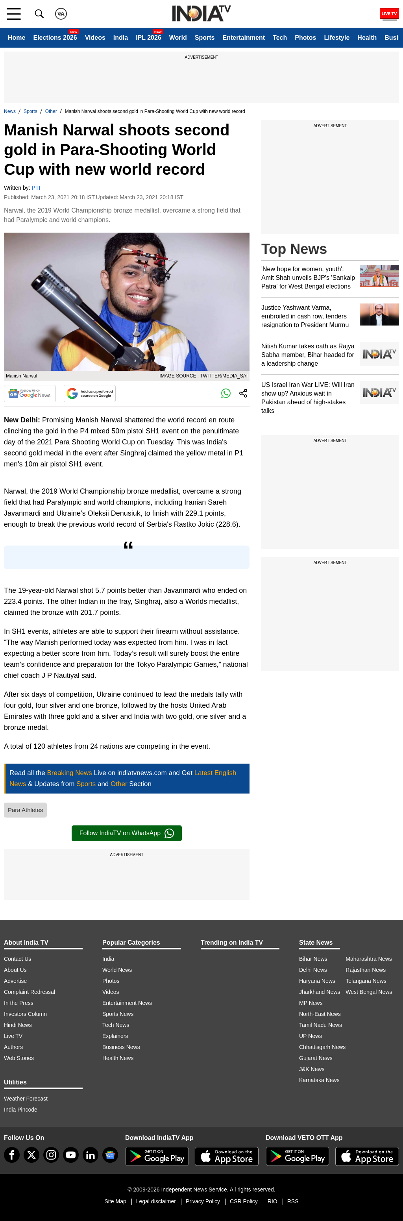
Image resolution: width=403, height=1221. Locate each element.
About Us (15, 970)
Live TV (13, 1036)
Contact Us (17, 959)
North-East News (320, 1014)
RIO (272, 1201)
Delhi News (313, 970)
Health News (117, 1058)
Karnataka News (319, 1080)
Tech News (115, 1025)
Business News (121, 1047)
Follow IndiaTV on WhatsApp (126, 833)
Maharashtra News (369, 959)
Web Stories (19, 1058)
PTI (36, 188)
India (120, 37)
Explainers (115, 1036)
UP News (310, 1036)
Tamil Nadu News (320, 1025)
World (178, 37)
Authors (13, 1047)
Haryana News (317, 981)
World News (117, 970)
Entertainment (243, 37)
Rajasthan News (366, 970)
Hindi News (18, 1025)
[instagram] (51, 1155)
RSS (293, 1201)
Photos (305, 37)
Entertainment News (127, 1003)
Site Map (115, 1201)
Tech (280, 37)
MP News (311, 1003)
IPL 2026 (148, 37)
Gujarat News (316, 1058)
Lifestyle (336, 37)
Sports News (117, 1014)
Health (367, 37)
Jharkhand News (319, 992)
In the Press (18, 1003)
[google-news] (110, 1155)
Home (16, 37)
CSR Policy (244, 1201)
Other (51, 111)
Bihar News (313, 959)
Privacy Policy (203, 1201)
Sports (205, 37)
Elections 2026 (55, 37)
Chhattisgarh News (322, 1047)
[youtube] (71, 1155)
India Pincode (20, 1109)
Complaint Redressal (29, 992)
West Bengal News (369, 992)
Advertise (15, 981)
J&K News (312, 1069)
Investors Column (25, 1014)
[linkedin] (90, 1155)
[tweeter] (31, 1155)
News (10, 111)
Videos (95, 37)
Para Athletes (25, 810)
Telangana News (366, 981)
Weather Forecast (26, 1098)
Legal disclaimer (156, 1201)
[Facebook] (12, 1155)
